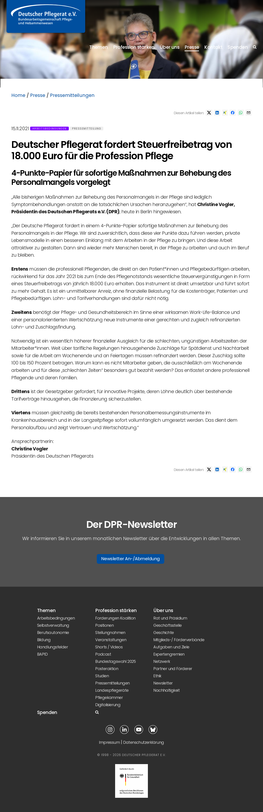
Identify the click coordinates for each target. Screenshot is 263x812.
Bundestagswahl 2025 (115, 661)
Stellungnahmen (110, 632)
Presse (192, 47)
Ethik (157, 676)
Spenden (238, 47)
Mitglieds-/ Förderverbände (178, 639)
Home (18, 95)
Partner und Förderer (172, 668)
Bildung (44, 639)
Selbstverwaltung (53, 625)
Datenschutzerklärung (143, 742)
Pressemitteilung (86, 128)
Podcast (103, 654)
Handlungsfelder (52, 647)
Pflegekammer (109, 697)
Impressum (109, 742)
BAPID (42, 654)
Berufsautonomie (53, 632)
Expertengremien (168, 654)
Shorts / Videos (109, 647)
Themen (98, 47)
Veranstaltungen (110, 639)
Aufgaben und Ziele (171, 647)
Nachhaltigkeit (166, 690)
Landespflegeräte (111, 690)
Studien (102, 676)
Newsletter (163, 683)
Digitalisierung (107, 704)
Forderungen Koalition (115, 618)
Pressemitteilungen (72, 95)
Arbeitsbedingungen (49, 128)
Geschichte (163, 632)
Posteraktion (106, 668)
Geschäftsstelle (167, 625)
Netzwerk (161, 661)
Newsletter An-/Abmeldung (130, 559)
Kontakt (213, 47)
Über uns (169, 47)
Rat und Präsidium (170, 618)
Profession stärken (133, 47)
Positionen (104, 625)
